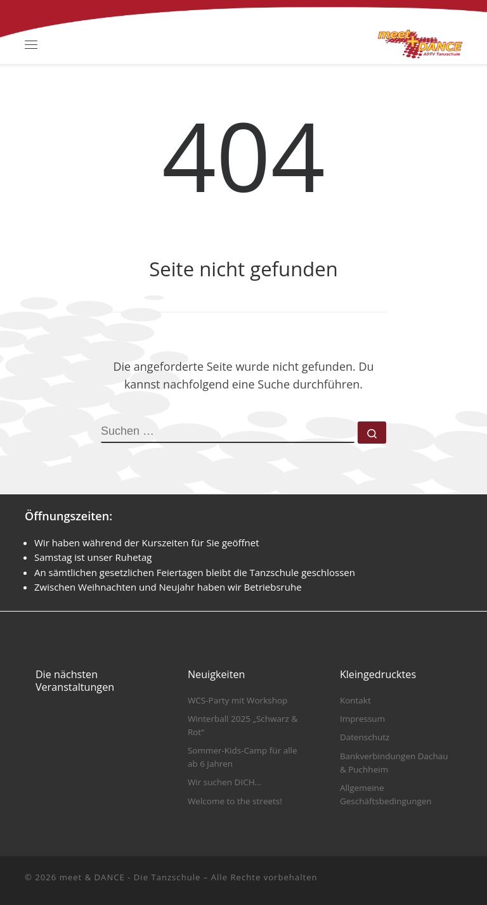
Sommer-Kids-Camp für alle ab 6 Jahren (242, 757)
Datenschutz (365, 737)
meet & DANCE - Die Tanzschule (130, 877)
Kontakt (355, 700)
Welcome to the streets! (235, 801)
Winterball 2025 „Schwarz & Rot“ (242, 725)
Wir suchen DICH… (224, 782)
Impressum (362, 718)
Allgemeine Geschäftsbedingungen (386, 794)
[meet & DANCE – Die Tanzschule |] (420, 43)
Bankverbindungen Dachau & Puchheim (394, 762)
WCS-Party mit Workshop (237, 700)
